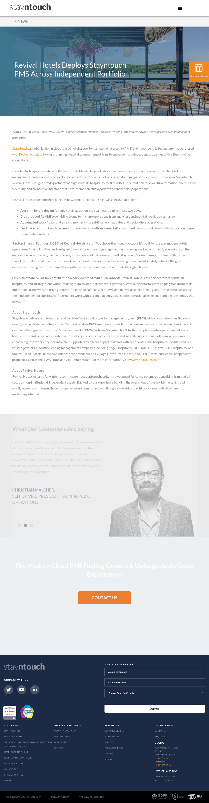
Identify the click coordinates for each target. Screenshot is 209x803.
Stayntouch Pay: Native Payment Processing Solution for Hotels (28, 744)
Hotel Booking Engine (16, 752)
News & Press (61, 742)
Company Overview (65, 731)
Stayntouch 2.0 (12, 731)
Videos (108, 759)
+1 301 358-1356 (163, 765)
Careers (58, 748)
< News (21, 21)
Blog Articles (111, 736)
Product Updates (113, 748)
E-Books (108, 753)
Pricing (8, 780)
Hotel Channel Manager (18, 757)
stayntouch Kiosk (13, 763)
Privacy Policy (60, 797)
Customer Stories (114, 731)
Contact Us (161, 731)
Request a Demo (163, 736)
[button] (25, 525)
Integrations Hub (13, 775)
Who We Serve (62, 736)
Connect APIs (11, 769)
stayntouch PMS (13, 736)
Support (108, 742)
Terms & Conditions (91, 797)
